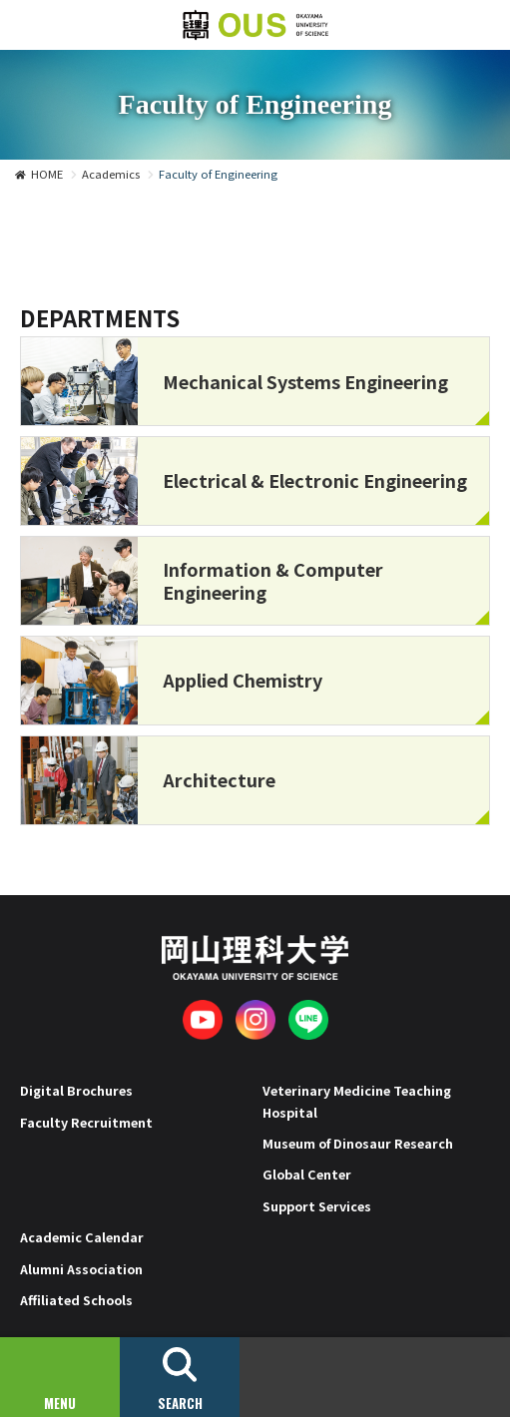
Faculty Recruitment (86, 1122)
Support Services (316, 1205)
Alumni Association (81, 1268)
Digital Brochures (76, 1090)
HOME (47, 174)
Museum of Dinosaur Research (357, 1143)
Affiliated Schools (76, 1299)
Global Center (306, 1174)
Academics (111, 174)
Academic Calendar (82, 1236)
